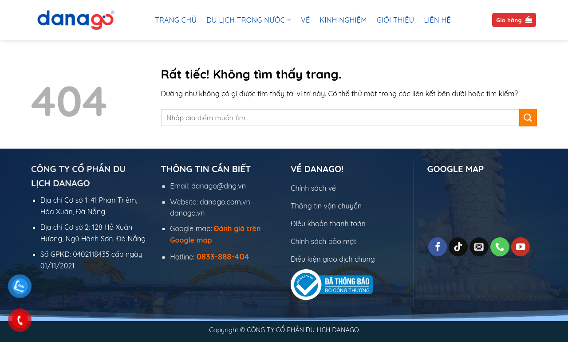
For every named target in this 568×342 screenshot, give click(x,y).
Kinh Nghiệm (343, 20)
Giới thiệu (395, 20)
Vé (305, 20)
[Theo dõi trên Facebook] (437, 246)
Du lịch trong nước (248, 20)
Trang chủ (176, 20)
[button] (514, 20)
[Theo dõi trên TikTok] (458, 246)
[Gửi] (528, 117)
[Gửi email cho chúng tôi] (479, 246)
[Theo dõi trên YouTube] (520, 246)
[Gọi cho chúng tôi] (499, 246)
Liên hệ (437, 20)
